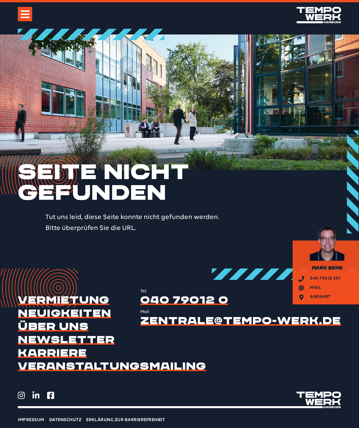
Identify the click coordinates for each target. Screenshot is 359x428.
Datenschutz (65, 420)
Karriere (52, 353)
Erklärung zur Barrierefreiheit (125, 420)
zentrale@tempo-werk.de (240, 321)
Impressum (31, 420)
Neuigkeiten (64, 313)
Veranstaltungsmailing (112, 366)
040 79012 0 (184, 300)
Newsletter (66, 340)
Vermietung (63, 300)
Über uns (53, 326)
